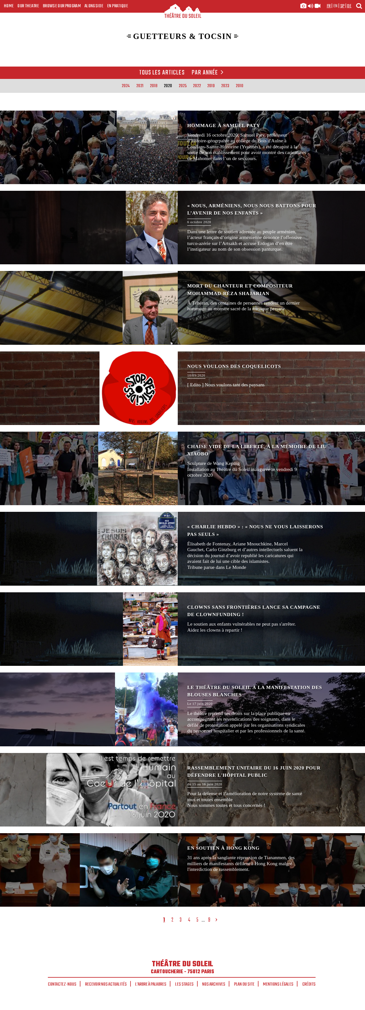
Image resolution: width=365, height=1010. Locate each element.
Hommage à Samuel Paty (182, 147)
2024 (126, 86)
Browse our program (62, 6)
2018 (153, 86)
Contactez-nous (62, 984)
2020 (168, 86)
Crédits (309, 984)
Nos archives (213, 984)
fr (329, 6)
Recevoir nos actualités (106, 984)
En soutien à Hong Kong (182, 870)
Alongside (94, 6)
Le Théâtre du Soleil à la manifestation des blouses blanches (182, 709)
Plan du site (244, 984)
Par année (209, 73)
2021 (140, 86)
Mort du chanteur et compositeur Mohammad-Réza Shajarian (182, 307)
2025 (183, 86)
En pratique (117, 6)
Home (9, 6)
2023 (225, 86)
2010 (239, 86)
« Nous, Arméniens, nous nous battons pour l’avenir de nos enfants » (182, 227)
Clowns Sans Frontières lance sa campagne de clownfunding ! (182, 629)
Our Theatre (28, 6)
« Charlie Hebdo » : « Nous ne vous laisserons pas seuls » (182, 548)
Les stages (184, 984)
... (203, 920)
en (335, 6)
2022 (197, 86)
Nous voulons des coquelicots (182, 388)
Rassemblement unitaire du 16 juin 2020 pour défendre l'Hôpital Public (182, 790)
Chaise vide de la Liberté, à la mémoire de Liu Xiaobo (182, 468)
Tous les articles (162, 73)
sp (342, 6)
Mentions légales (278, 984)
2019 (211, 86)
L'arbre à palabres (150, 984)
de (349, 6)
